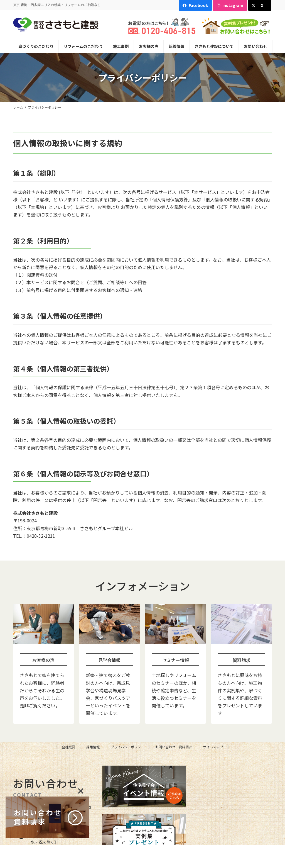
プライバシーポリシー (127, 746)
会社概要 (68, 746)
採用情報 (93, 746)
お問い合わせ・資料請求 (173, 746)
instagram (232, 5)
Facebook (198, 5)
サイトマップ (213, 746)
